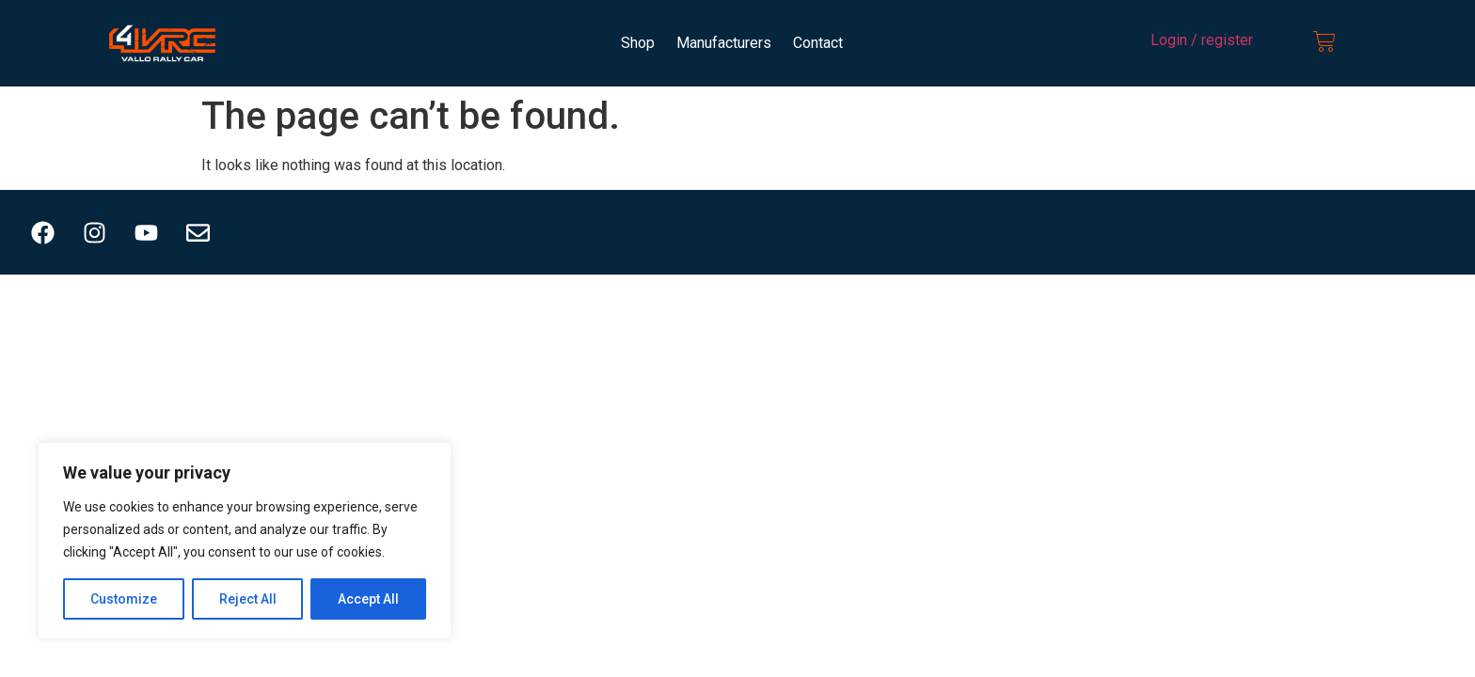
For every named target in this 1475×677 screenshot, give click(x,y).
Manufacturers (723, 43)
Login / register (1201, 40)
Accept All (368, 598)
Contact (818, 43)
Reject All (248, 598)
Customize (123, 598)
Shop (638, 43)
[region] (245, 540)
